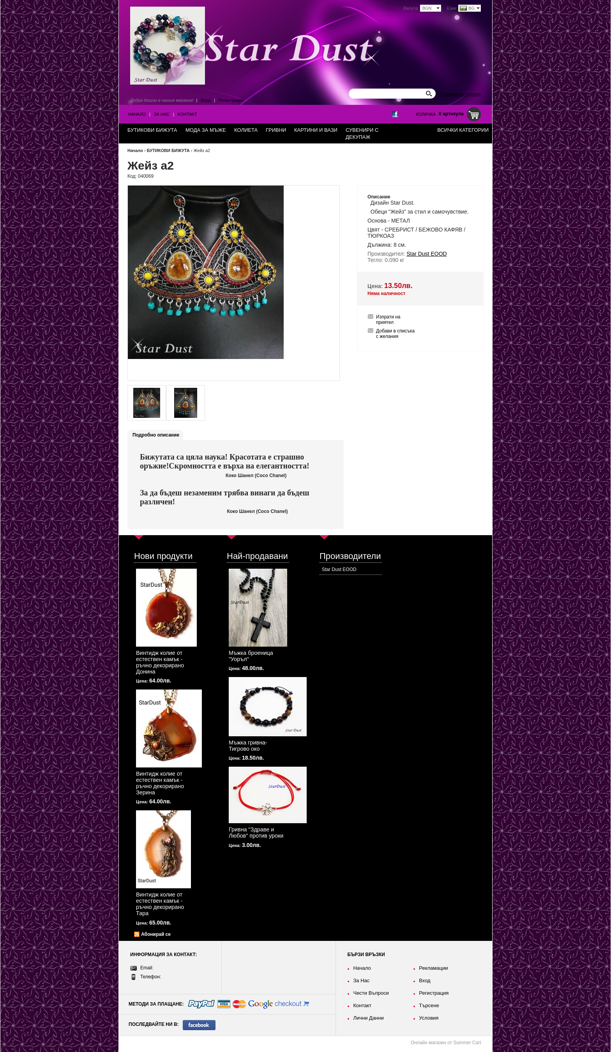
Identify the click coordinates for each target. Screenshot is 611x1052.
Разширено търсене (461, 94)
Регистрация (231, 100)
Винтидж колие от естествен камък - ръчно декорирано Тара (160, 903)
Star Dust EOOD (339, 569)
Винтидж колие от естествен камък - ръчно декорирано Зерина (160, 783)
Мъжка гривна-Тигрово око (248, 745)
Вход (205, 100)
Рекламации (433, 968)
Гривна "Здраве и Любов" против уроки (256, 832)
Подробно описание (155, 435)
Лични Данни (368, 1018)
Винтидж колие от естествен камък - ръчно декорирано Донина (160, 662)
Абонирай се (156, 934)
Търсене (429, 1005)
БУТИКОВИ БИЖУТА (168, 150)
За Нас (162, 114)
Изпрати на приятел (388, 319)
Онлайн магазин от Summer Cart (446, 1042)
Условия (428, 1018)
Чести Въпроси (370, 993)
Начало (137, 114)
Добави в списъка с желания (395, 333)
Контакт (187, 114)
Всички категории (463, 130)
